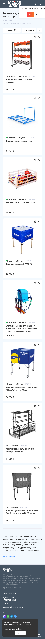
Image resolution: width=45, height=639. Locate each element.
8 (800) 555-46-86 (9, 598)
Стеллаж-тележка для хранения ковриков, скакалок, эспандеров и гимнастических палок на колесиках (21, 328)
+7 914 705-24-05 (9, 600)
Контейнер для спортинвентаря (20, 203)
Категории (29, 30)
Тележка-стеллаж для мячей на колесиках (20, 80)
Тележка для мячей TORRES (19, 264)
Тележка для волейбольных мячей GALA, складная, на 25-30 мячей (22, 511)
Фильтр (10, 30)
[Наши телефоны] (41, 4)
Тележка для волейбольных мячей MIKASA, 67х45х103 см (22, 388)
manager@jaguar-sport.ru (13, 607)
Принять (20, 633)
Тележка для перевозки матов (20, 141)
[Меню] (4, 4)
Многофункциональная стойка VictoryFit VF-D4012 (20, 450)
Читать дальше (10, 556)
